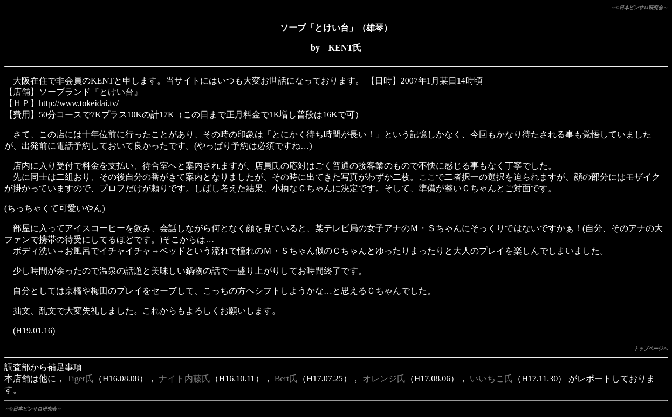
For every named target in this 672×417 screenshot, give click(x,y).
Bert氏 (286, 378)
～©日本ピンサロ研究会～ (639, 7)
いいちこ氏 (491, 378)
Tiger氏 (80, 378)
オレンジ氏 (384, 378)
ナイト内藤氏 (184, 378)
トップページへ (651, 348)
